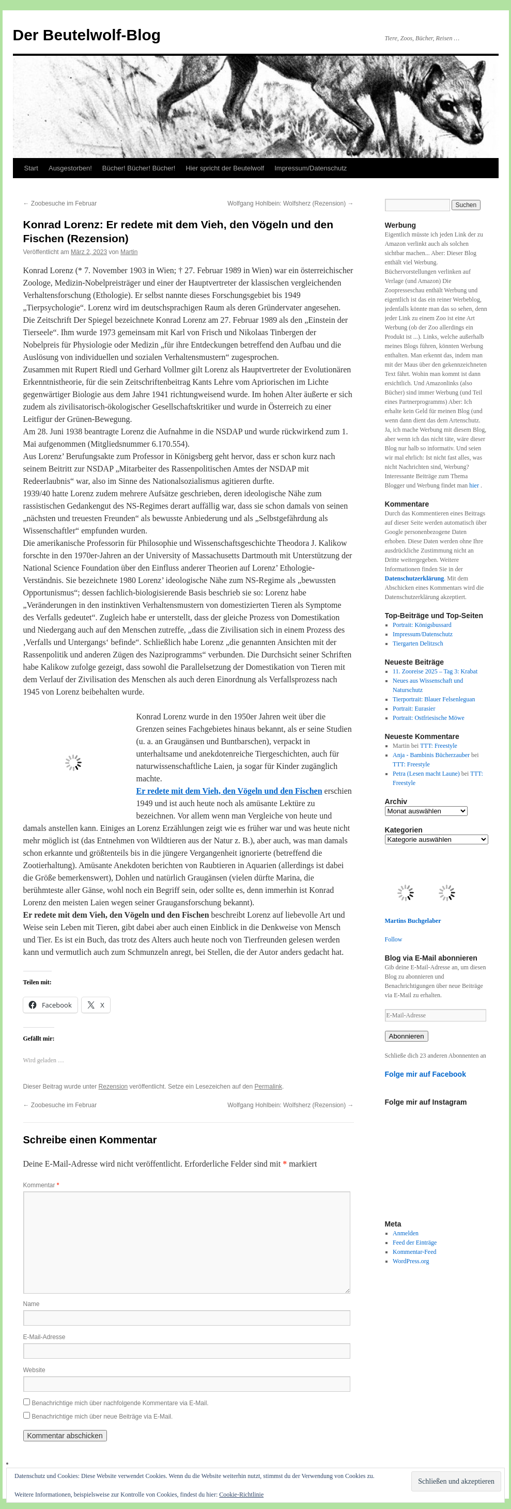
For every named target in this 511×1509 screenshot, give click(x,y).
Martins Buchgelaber (413, 920)
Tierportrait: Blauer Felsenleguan (434, 699)
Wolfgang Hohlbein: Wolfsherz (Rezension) (290, 203)
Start (31, 168)
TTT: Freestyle (438, 745)
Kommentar (41, 1185)
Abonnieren (406, 1036)
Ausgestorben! (70, 168)
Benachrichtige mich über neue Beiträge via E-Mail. (102, 1416)
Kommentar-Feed (414, 1251)
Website (34, 1370)
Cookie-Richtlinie (241, 1494)
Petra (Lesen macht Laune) (426, 773)
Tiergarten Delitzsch (418, 643)
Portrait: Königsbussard (422, 624)
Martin (128, 252)
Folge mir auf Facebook (426, 1074)
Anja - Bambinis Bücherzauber (431, 755)
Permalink (268, 1086)
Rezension (113, 1086)
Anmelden (406, 1233)
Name (31, 1304)
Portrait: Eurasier (414, 708)
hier (475, 485)
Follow (393, 939)
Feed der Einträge (415, 1242)
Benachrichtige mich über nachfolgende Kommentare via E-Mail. (120, 1403)
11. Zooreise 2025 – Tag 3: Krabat (435, 671)
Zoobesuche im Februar (60, 203)
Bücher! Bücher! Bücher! (139, 168)
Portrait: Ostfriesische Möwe (428, 717)
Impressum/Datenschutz (310, 168)
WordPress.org (411, 1261)
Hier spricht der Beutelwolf (224, 168)
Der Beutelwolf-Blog (87, 34)
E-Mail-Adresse (44, 1337)
